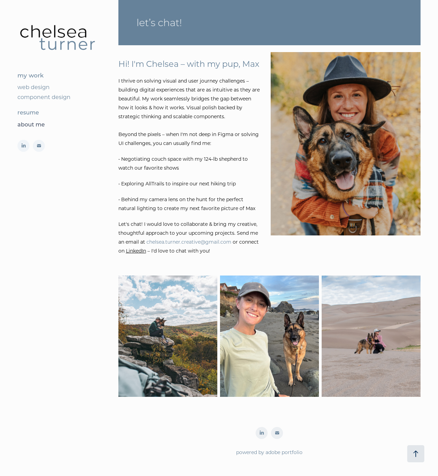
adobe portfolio (284, 452)
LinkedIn (136, 250)
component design (43, 96)
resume (28, 112)
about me (31, 124)
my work (30, 75)
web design (33, 86)
